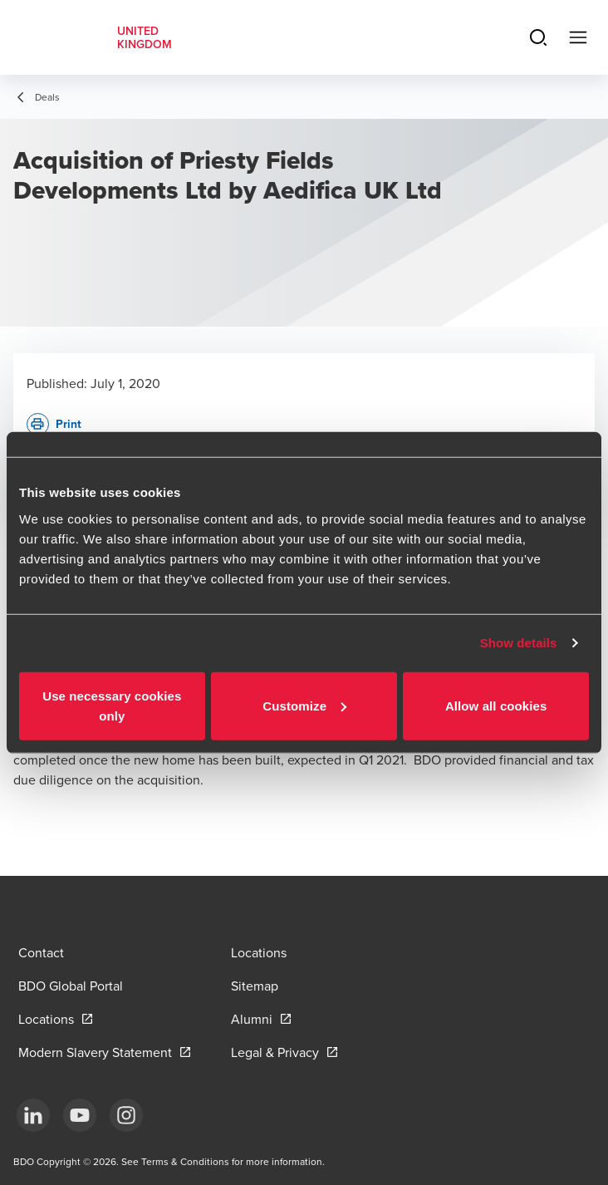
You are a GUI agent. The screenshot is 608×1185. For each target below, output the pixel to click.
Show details (518, 643)
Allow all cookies (496, 705)
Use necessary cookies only (111, 705)
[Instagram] (126, 1115)
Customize (304, 705)
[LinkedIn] (33, 1115)
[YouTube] (80, 1115)
